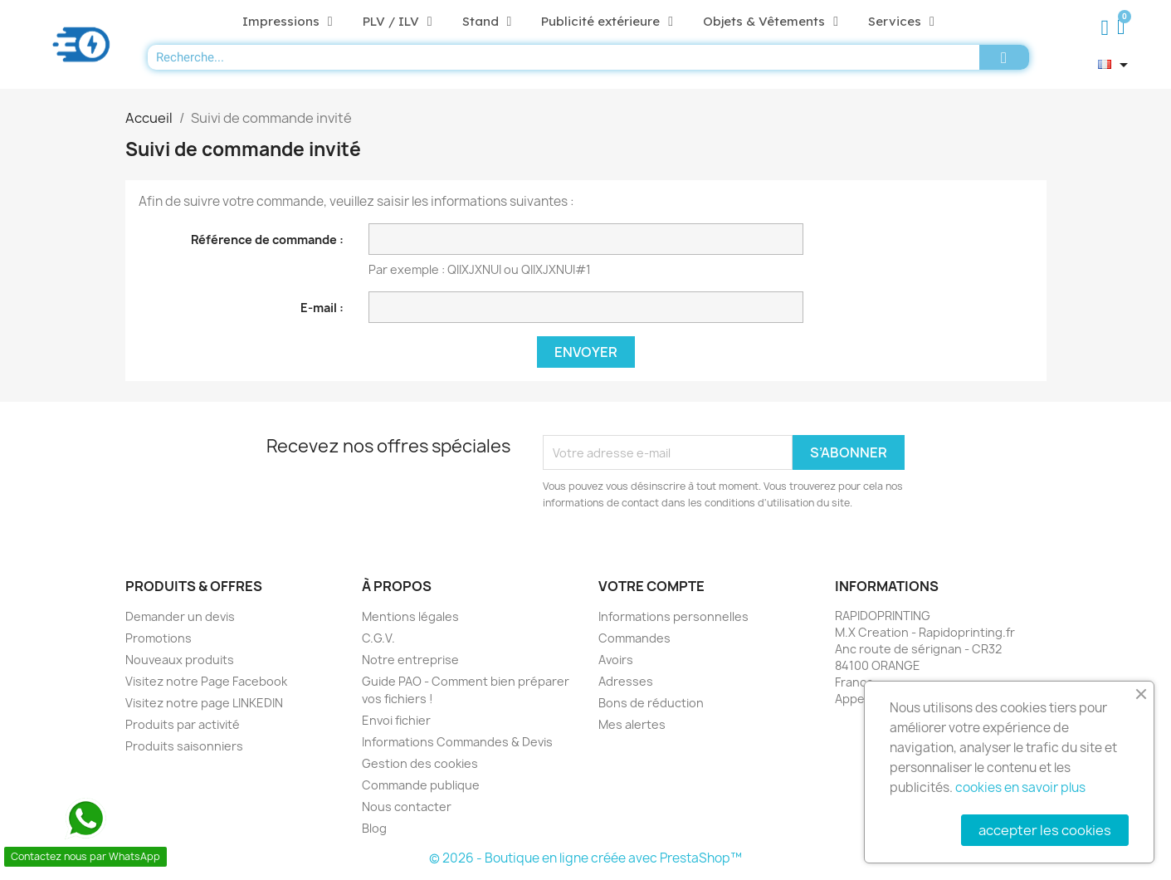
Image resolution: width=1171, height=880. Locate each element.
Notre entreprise (410, 659)
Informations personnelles (673, 616)
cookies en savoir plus (1020, 787)
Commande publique (421, 785)
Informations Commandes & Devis (457, 742)
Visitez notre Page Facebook (206, 681)
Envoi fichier (396, 720)
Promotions (158, 638)
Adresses (625, 681)
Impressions (287, 21)
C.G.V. (378, 638)
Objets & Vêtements (770, 21)
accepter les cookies (1044, 830)
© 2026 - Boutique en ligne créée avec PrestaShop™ (585, 858)
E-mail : (322, 307)
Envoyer (585, 352)
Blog (374, 828)
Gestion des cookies (420, 763)
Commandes (634, 638)
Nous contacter (406, 806)
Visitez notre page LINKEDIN (204, 703)
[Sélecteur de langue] (1116, 65)
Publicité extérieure (607, 21)
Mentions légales (410, 616)
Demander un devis (180, 616)
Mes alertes (632, 724)
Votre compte (651, 586)
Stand (487, 21)
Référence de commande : (267, 239)
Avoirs (615, 659)
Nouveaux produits (179, 659)
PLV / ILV (397, 21)
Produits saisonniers (184, 746)
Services (901, 21)
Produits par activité (182, 724)
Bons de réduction (651, 703)
